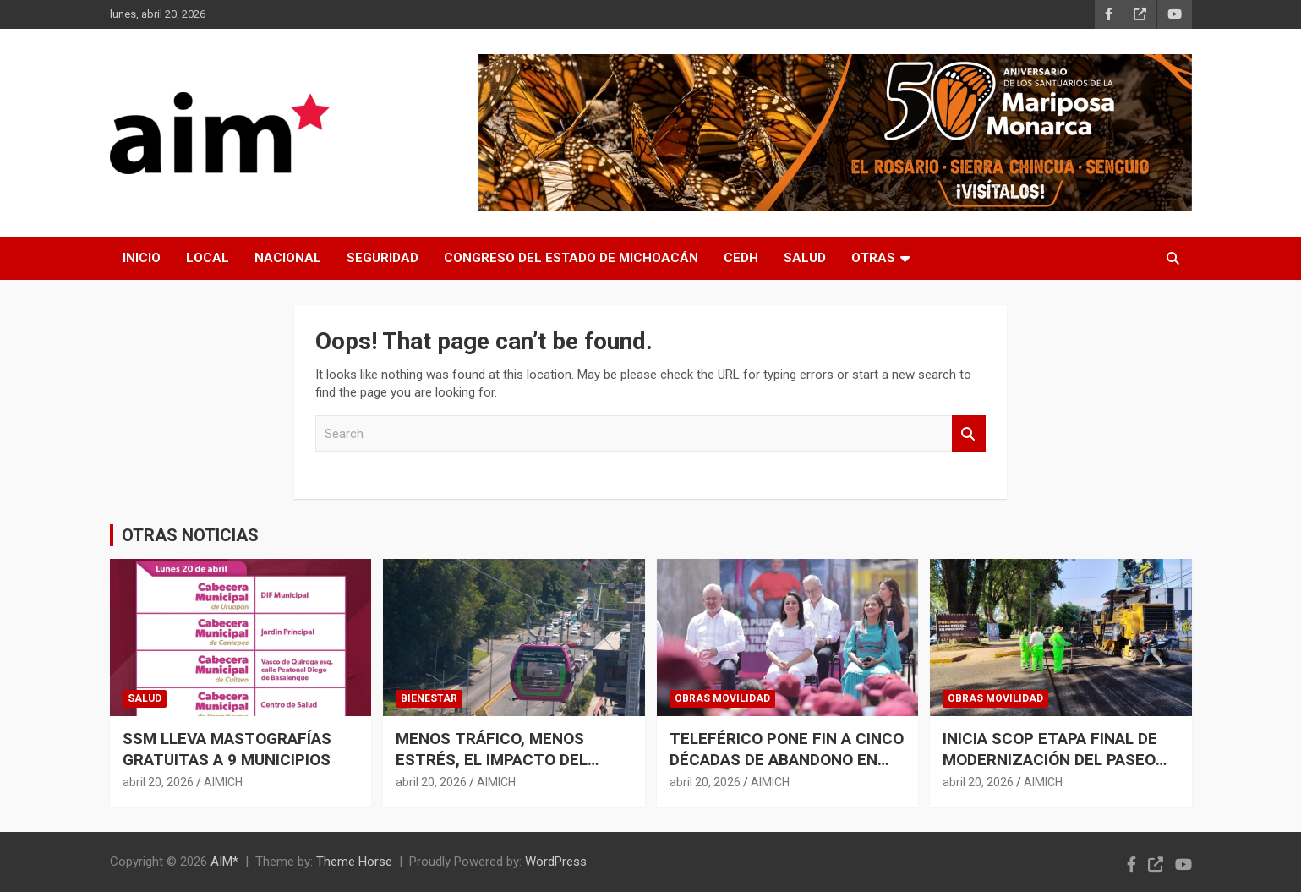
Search (969, 434)
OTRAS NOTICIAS (190, 535)
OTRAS (873, 257)
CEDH (741, 257)
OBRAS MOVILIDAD (722, 698)
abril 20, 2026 (158, 782)
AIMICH (223, 782)
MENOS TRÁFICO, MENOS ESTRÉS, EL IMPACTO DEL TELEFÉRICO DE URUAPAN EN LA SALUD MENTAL (503, 770)
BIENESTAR (429, 698)
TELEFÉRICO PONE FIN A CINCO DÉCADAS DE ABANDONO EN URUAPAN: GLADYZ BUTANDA (787, 759)
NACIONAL (287, 257)
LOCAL (207, 257)
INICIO (142, 257)
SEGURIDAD (382, 257)
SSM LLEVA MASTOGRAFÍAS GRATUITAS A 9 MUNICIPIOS (227, 749)
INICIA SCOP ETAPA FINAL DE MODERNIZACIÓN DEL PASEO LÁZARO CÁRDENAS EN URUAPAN (1050, 770)
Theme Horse (354, 861)
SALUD (805, 257)
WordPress (556, 861)
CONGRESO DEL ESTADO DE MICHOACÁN (571, 257)
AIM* (224, 861)
